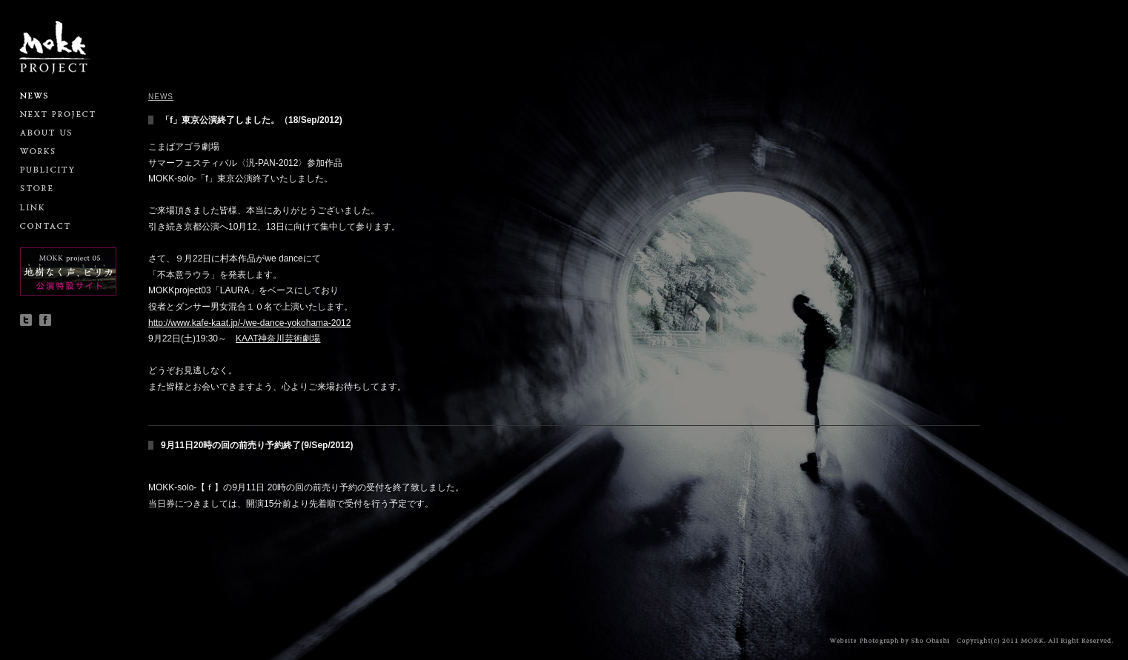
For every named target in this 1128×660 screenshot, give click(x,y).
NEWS (160, 97)
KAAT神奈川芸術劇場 (278, 338)
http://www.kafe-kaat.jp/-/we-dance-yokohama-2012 (249, 323)
